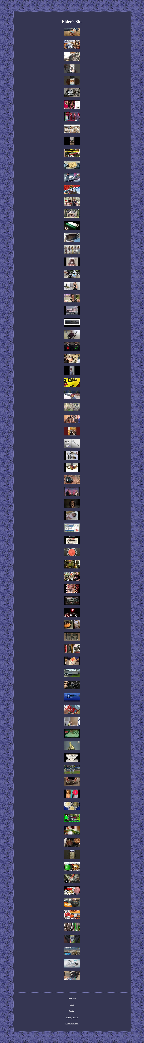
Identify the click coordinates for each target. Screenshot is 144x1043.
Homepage (72, 998)
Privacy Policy (72, 1017)
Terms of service (72, 1024)
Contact (72, 1011)
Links (72, 1005)
